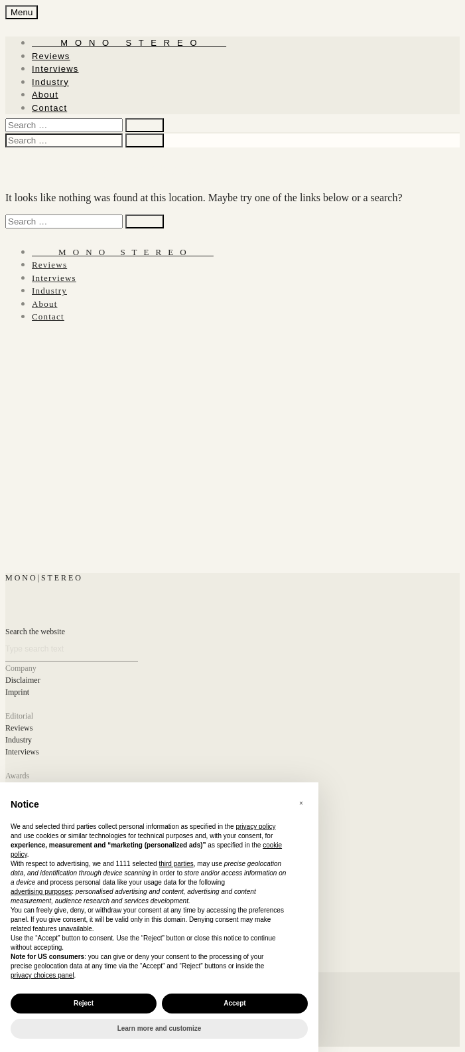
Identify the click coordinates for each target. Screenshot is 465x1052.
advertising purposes (41, 891)
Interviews (55, 69)
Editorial (19, 716)
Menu (22, 12)
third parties (176, 863)
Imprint (17, 692)
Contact (49, 108)
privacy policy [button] (255, 826)
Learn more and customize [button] (159, 1028)
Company (20, 668)
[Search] (71, 649)
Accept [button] (234, 1003)
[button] (301, 803)
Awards (17, 775)
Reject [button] (84, 1003)
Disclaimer (22, 680)
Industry (50, 82)
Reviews (51, 56)
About (45, 95)
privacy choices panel (42, 975)
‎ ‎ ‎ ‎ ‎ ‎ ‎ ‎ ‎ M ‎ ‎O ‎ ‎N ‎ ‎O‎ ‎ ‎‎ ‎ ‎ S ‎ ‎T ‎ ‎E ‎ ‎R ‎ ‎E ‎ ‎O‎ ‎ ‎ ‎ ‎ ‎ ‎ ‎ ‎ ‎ (129, 43)
